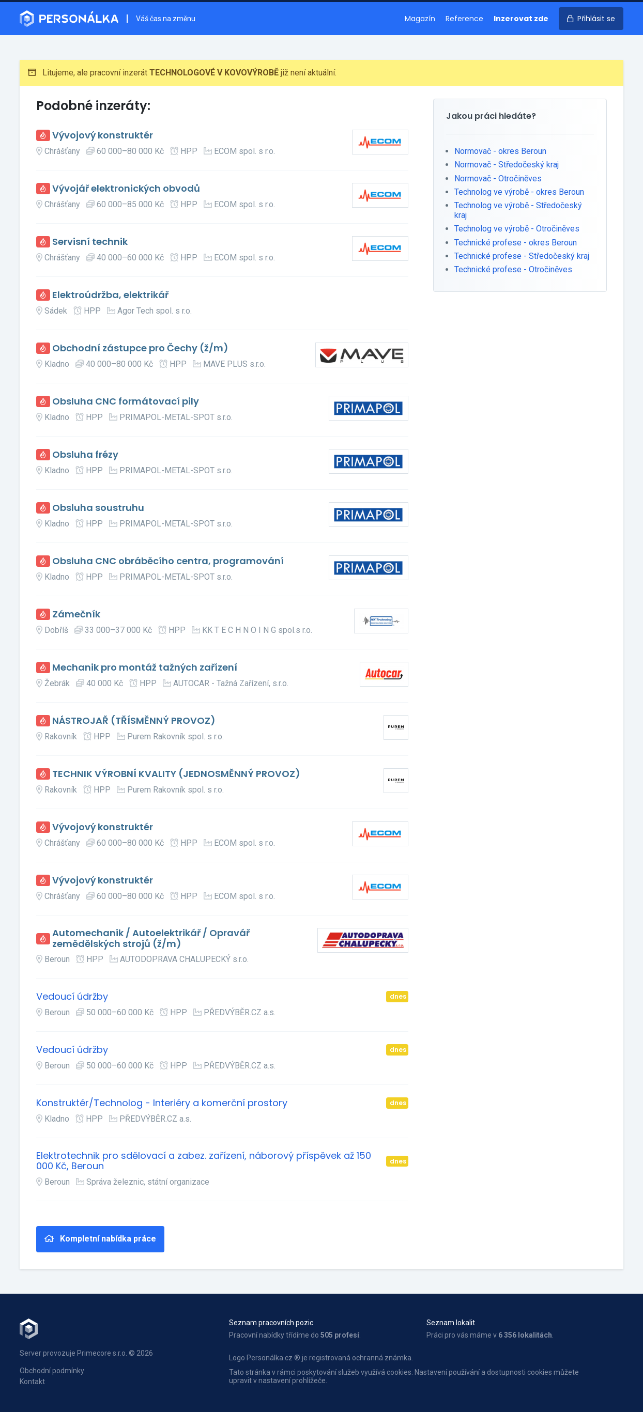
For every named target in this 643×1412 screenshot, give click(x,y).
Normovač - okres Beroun (500, 151)
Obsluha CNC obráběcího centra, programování (168, 561)
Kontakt (32, 1381)
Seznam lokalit (450, 1322)
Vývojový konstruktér (102, 135)
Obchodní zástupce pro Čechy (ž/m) (140, 348)
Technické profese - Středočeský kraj (521, 256)
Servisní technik (90, 242)
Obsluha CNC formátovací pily (125, 401)
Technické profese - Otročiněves (513, 269)
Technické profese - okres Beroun (515, 242)
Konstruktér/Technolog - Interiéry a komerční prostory (161, 1103)
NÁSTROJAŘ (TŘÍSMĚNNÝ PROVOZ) (134, 721)
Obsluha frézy (85, 454)
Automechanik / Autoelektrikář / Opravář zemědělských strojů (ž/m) (151, 938)
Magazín (420, 18)
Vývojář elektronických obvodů (126, 188)
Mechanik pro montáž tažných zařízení (144, 667)
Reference (464, 18)
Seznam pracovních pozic (271, 1322)
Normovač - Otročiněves (498, 178)
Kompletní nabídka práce (100, 1239)
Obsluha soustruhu (98, 508)
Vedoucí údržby (72, 996)
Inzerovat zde (521, 18)
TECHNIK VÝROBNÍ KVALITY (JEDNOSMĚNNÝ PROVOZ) (176, 774)
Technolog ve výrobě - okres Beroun (519, 192)
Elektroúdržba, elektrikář (110, 295)
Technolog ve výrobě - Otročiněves (516, 229)
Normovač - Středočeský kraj (506, 164)
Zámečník (76, 614)
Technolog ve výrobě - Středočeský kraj (518, 210)
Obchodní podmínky (52, 1371)
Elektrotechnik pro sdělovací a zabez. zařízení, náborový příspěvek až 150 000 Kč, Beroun (203, 1161)
